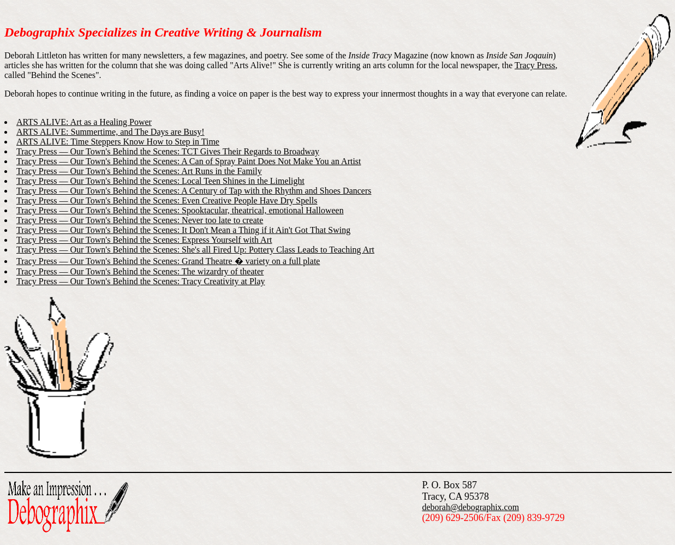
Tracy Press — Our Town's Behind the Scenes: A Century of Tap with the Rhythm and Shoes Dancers (194, 190)
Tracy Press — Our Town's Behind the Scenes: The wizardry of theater (140, 271)
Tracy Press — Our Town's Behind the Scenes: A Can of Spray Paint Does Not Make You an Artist (188, 161)
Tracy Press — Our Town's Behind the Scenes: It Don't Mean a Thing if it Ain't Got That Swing (183, 230)
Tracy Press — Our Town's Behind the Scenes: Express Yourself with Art (144, 239)
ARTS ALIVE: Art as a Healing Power (84, 122)
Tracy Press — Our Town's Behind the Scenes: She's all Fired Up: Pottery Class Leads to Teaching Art (195, 249)
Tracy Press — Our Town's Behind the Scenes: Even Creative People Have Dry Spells (166, 200)
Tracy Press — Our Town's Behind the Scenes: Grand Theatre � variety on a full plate (168, 261)
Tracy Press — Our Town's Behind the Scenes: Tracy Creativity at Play (140, 281)
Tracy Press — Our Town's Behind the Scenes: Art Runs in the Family (139, 171)
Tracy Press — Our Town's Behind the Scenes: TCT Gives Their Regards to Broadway (167, 151)
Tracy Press (535, 65)
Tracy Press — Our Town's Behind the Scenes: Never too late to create (139, 220)
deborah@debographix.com (470, 507)
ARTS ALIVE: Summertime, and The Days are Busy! (110, 131)
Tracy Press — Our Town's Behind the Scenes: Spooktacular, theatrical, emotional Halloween (180, 210)
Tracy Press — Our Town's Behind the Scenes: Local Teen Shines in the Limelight (160, 180)
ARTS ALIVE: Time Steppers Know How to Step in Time (117, 141)
